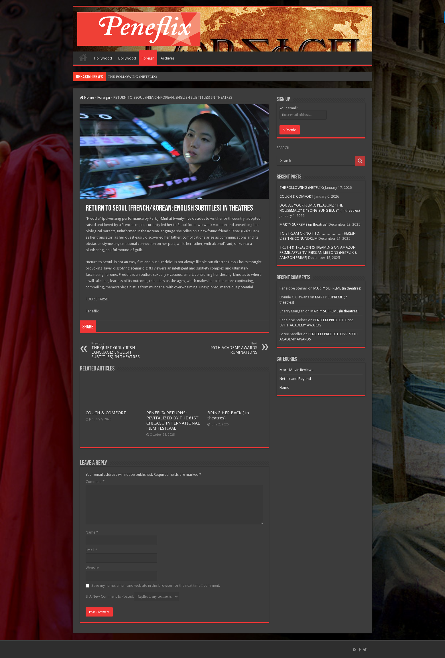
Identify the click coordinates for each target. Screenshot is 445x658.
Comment (95, 481)
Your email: (288, 108)
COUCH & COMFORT (106, 412)
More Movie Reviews (296, 370)
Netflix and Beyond (295, 378)
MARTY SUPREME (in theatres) (303, 224)
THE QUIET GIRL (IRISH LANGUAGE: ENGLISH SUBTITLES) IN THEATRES (120, 350)
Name (92, 532)
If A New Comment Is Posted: (132, 596)
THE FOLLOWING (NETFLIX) (301, 187)
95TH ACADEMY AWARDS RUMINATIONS (228, 348)
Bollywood (127, 58)
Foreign (148, 58)
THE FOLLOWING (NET (128, 76)
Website (92, 568)
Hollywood (103, 58)
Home (83, 57)
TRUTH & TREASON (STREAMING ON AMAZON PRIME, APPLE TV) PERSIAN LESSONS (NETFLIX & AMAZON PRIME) (318, 252)
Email (91, 550)
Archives (167, 58)
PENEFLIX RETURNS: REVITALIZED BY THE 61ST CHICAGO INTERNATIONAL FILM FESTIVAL (173, 420)
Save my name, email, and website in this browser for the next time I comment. (155, 585)
